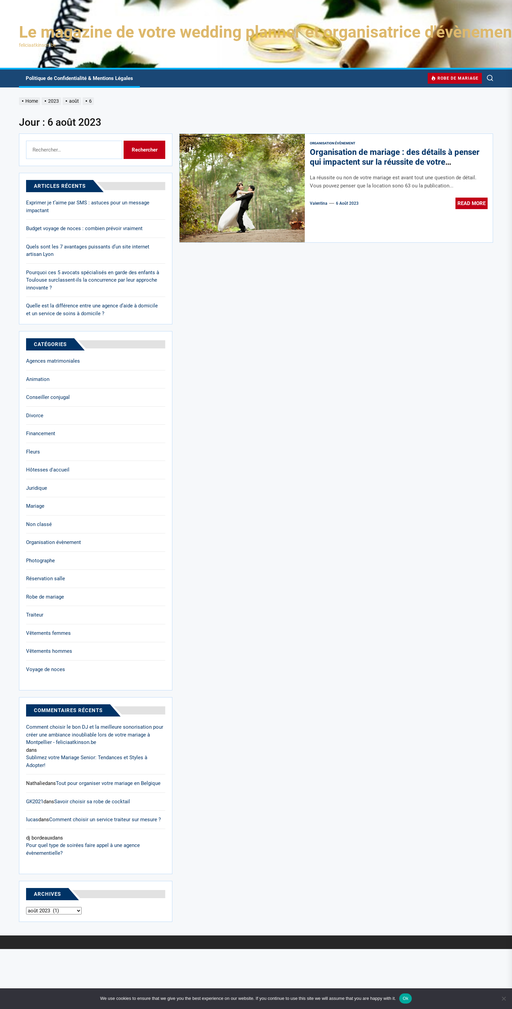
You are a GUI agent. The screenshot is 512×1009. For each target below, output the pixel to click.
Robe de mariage (45, 597)
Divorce (34, 415)
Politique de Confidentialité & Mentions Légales (79, 78)
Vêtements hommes (49, 651)
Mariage (35, 506)
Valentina (318, 203)
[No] (503, 998)
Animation (37, 379)
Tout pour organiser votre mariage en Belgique (108, 783)
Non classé (39, 524)
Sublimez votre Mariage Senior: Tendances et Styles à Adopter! (86, 761)
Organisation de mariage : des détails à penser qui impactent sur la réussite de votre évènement (394, 162)
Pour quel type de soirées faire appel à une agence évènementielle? (83, 849)
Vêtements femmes (48, 633)
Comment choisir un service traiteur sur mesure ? (105, 819)
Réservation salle (45, 579)
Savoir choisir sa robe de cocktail (92, 802)
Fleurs (33, 452)
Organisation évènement (332, 143)
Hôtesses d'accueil (47, 470)
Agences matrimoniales (53, 361)
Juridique (36, 488)
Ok (405, 998)
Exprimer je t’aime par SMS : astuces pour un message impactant (87, 207)
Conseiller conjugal (48, 397)
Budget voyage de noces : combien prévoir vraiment (84, 228)
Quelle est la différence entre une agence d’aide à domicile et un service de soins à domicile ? (92, 310)
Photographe (40, 561)
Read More (471, 203)
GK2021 (34, 802)
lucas (32, 819)
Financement (40, 433)
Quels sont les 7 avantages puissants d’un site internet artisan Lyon (87, 251)
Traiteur (34, 615)
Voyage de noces (45, 669)
